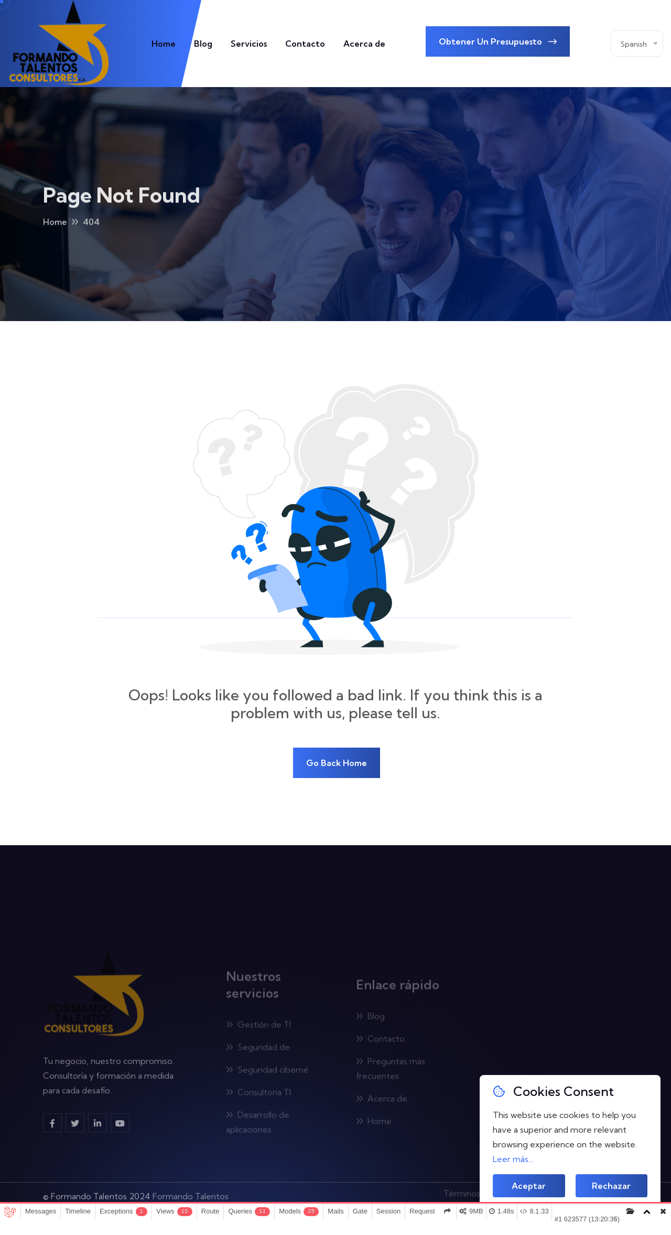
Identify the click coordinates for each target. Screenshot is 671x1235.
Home (163, 43)
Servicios (249, 43)
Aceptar (529, 1186)
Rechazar (611, 1186)
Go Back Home (336, 763)
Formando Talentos (191, 1192)
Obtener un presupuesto (498, 41)
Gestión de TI (258, 1028)
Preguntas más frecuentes (390, 1071)
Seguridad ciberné (267, 1073)
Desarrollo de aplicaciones (257, 1125)
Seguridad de (258, 1050)
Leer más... (513, 1159)
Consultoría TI (258, 1095)
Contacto (305, 43)
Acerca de (364, 43)
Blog (203, 43)
